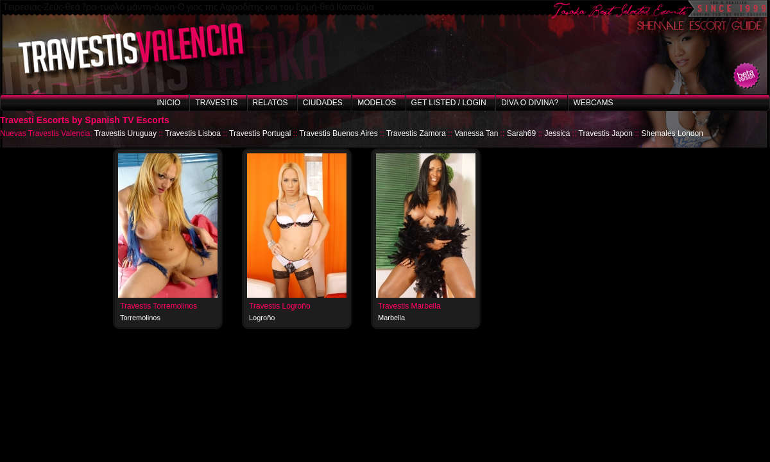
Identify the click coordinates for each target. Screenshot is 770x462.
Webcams (593, 102)
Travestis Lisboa (193, 133)
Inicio (168, 102)
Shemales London (672, 133)
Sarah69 (521, 133)
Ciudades (323, 102)
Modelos (376, 102)
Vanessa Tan (476, 133)
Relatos (270, 102)
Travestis (216, 102)
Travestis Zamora (416, 133)
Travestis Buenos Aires (338, 133)
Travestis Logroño (280, 306)
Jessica (557, 133)
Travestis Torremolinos (158, 306)
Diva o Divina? (529, 102)
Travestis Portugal (260, 133)
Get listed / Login (448, 102)
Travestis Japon (606, 133)
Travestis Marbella (409, 306)
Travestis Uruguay (125, 133)
